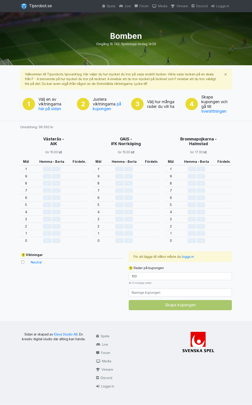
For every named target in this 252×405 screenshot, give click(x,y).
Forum (142, 6)
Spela (108, 6)
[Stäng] (225, 74)
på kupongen (107, 106)
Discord (200, 6)
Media (159, 6)
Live (125, 6)
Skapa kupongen (180, 305)
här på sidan (49, 108)
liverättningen (213, 111)
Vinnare (179, 6)
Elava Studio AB (66, 334)
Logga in (220, 6)
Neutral (36, 262)
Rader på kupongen (146, 268)
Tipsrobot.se (36, 6)
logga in (188, 256)
